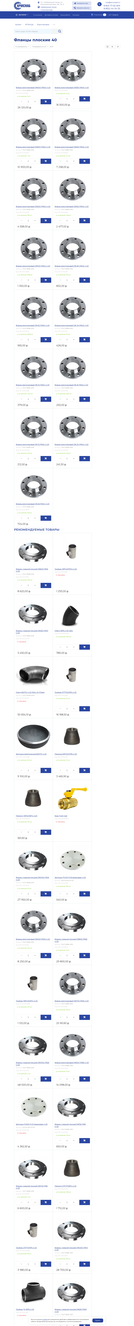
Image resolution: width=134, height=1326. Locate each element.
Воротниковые (43, 25)
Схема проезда (46, 10)
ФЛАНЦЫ (29, 25)
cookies (44, 1319)
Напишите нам (82, 3)
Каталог (18, 25)
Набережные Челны (48, 7)
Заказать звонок (83, 8)
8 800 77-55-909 (112, 6)
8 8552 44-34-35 (112, 8)
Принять (97, 1320)
